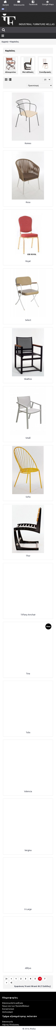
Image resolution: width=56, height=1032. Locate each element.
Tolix (28, 732)
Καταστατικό (8, 1009)
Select (28, 320)
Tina (28, 673)
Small (28, 438)
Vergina (28, 850)
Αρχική (4, 42)
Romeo (28, 143)
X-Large (28, 909)
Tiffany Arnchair (28, 614)
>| (11, 982)
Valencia (28, 791)
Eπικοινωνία (7, 1022)
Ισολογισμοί (7, 1012)
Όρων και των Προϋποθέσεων (15, 1006)
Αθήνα (28, 968)
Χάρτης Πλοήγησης (10, 1024)
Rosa (28, 202)
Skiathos (28, 379)
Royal (28, 261)
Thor (28, 556)
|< (6, 979)
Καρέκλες (14, 42)
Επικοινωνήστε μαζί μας (12, 1003)
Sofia (28, 497)
